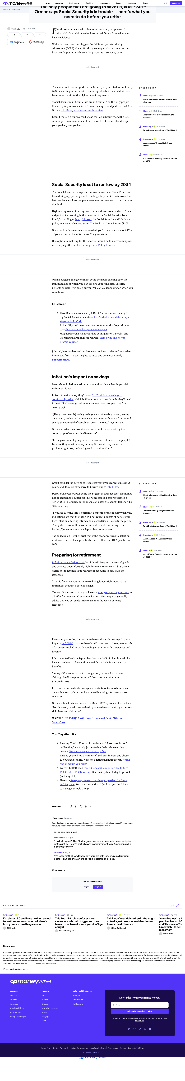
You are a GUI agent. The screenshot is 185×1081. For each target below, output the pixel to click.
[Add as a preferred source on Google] (36, 42)
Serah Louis (16, 29)
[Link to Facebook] (134, 1029)
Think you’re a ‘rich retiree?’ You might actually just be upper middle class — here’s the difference (131, 921)
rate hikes (112, 487)
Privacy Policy (139, 1020)
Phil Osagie (11, 928)
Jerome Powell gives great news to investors (158, 116)
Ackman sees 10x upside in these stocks (157, 144)
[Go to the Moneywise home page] (17, 3)
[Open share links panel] (26, 34)
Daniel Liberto (168, 934)
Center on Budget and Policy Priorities (95, 245)
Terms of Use (142, 1018)
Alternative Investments (50, 1008)
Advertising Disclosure (97, 1048)
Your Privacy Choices (92, 1058)
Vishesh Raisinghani (66, 931)
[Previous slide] (172, 905)
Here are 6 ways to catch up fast (87, 751)
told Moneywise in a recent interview (82, 110)
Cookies (55, 1048)
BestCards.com (78, 1000)
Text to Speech (113, 1048)
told (67, 643)
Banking (90, 3)
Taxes (146, 3)
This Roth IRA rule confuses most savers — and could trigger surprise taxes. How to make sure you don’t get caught (79, 922)
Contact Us (14, 1004)
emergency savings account (113, 592)
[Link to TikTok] (140, 1029)
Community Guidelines (136, 1048)
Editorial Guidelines (17, 1008)
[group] (92, 923)
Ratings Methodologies (18, 1017)
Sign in (86, 887)
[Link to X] (145, 1029)
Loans (119, 3)
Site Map (123, 1048)
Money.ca (76, 996)
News (47, 3)
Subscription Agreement (155, 1018)
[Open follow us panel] (39, 34)
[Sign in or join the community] (176, 3)
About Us (13, 996)
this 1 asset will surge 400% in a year (86, 329)
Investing (60, 3)
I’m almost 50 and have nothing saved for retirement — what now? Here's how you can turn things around (26, 921)
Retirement (75, 3)
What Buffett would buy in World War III (160, 130)
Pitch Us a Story (15, 1012)
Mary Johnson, (83, 219)
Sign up (98, 887)
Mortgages (106, 3)
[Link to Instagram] (129, 1029)
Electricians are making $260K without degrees (160, 100)
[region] (92, 923)
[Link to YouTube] (150, 1029)
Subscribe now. (61, 359)
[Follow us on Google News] (16, 42)
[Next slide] (177, 905)
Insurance (133, 3)
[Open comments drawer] (13, 34)
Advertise (13, 1000)
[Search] (165, 3)
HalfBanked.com (78, 1004)
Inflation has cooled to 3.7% (68, 562)
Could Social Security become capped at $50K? (160, 159)
